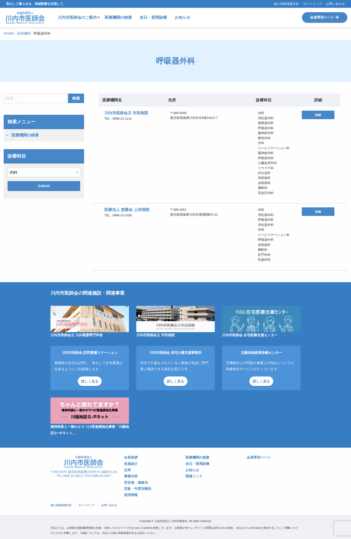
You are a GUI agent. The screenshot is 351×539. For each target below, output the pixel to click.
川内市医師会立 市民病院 (126, 113)
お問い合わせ (335, 4)
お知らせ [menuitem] (182, 17)
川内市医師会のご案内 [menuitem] (77, 17)
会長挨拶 (131, 457)
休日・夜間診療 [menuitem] (153, 17)
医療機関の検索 (25, 135)
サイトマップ (312, 4)
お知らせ (192, 470)
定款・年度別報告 (137, 489)
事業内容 (131, 476)
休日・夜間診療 (197, 464)
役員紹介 (131, 464)
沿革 (127, 470)
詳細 (318, 115)
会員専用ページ (324, 17)
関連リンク (194, 476)
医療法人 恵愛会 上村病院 (126, 210)
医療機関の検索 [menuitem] (118, 17)
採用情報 (131, 495)
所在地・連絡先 (136, 482)
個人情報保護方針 (286, 4)
